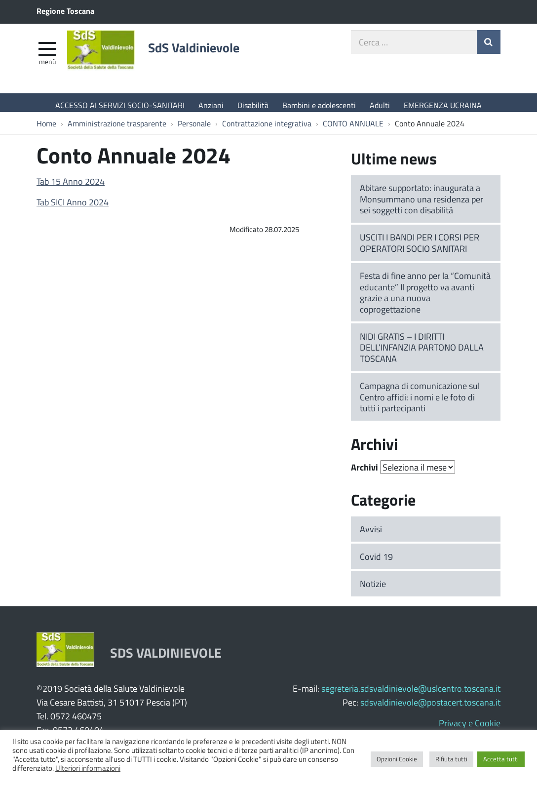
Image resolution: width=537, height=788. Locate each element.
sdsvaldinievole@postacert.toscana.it (430, 707)
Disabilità (252, 105)
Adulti (380, 105)
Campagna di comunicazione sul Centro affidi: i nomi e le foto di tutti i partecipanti (420, 402)
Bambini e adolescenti (319, 105)
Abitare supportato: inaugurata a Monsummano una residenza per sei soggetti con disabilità (421, 204)
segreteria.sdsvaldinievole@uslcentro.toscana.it (410, 693)
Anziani (211, 105)
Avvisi (371, 534)
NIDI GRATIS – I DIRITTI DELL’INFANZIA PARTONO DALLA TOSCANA (422, 352)
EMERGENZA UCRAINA (443, 105)
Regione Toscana (65, 10)
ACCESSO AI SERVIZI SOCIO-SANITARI (120, 105)
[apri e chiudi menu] (47, 52)
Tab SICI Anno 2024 (73, 207)
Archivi (364, 472)
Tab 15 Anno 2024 (71, 186)
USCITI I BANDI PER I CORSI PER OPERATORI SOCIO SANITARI (419, 247)
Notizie (373, 588)
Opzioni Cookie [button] (397, 758)
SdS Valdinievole (209, 52)
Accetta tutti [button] (501, 758)
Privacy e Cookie (469, 728)
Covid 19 (376, 561)
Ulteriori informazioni (87, 768)
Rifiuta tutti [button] (451, 758)
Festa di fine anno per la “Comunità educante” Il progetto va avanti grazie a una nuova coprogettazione (425, 297)
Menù (47, 66)
